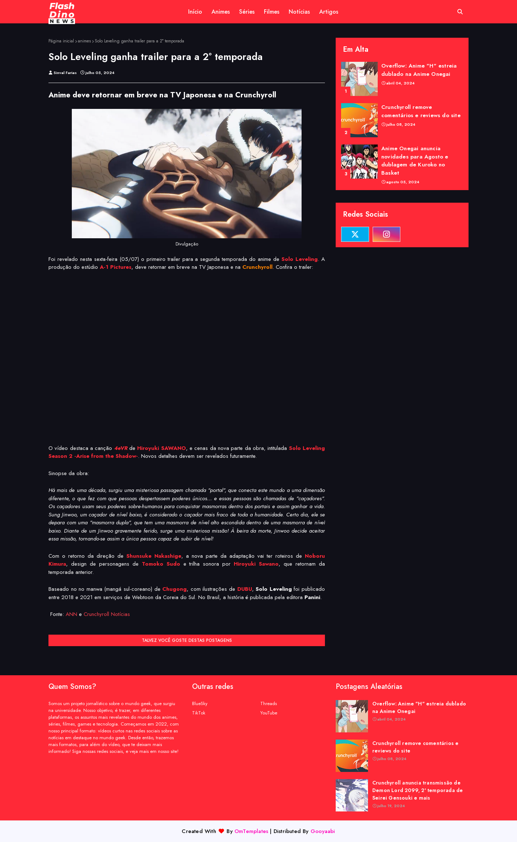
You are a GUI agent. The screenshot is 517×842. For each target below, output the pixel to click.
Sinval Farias (65, 72)
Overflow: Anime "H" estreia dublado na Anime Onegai (419, 70)
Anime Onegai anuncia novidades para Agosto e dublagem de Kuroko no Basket (414, 160)
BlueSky (200, 703)
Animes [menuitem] (220, 12)
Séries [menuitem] (247, 12)
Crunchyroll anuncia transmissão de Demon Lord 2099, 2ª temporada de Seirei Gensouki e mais (417, 790)
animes (84, 41)
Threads (268, 703)
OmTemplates (251, 831)
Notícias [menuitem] (299, 12)
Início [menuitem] (195, 12)
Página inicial (61, 41)
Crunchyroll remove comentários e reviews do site (421, 111)
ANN (71, 614)
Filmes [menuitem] (271, 12)
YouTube (268, 712)
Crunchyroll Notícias (107, 614)
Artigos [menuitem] (328, 12)
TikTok (198, 712)
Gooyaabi (323, 831)
